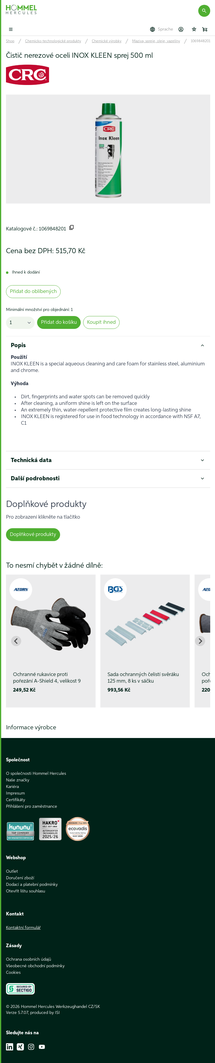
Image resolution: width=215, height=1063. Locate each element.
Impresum (15, 787)
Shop (10, 41)
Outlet (12, 865)
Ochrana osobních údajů (28, 953)
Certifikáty (15, 793)
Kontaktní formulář (23, 921)
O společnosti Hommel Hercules (36, 767)
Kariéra (12, 780)
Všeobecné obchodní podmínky (35, 959)
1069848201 (200, 41)
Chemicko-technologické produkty (53, 41)
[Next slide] (200, 641)
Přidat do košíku (59, 322)
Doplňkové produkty (33, 534)
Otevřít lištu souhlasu (25, 885)
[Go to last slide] (16, 641)
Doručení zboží (20, 871)
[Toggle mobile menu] (10, 29)
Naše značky (17, 774)
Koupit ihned (101, 322)
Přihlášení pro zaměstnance (31, 800)
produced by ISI (45, 1006)
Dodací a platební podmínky (32, 878)
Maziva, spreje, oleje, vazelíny (156, 41)
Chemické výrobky (106, 41)
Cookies (13, 966)
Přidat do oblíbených (33, 291)
